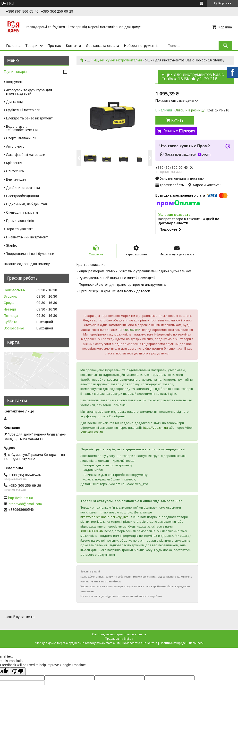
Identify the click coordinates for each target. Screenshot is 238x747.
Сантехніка (15, 171)
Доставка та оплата (102, 45)
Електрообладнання (22, 196)
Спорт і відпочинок (21, 138)
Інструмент (15, 82)
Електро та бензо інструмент (29, 118)
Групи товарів (15, 71)
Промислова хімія (20, 221)
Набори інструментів (141, 45)
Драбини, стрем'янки (23, 188)
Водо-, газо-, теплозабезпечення (22, 128)
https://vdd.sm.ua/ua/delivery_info (104, 517)
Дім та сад (14, 102)
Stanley (11, 245)
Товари (31, 45)
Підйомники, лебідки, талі (27, 204)
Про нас (54, 45)
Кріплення (14, 163)
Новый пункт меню (19, 617)
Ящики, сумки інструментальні (118, 60)
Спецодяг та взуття (22, 212)
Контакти (73, 45)
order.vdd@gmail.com (25, 504)
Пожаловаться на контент (139, 643)
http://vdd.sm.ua (20, 498)
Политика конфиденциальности (182, 643)
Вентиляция (16, 179)
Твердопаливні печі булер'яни (30, 254)
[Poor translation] (18, 671)
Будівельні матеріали (23, 110)
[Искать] (225, 45)
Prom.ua (140, 634)
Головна (13, 45)
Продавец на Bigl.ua (119, 638)
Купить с (178, 131)
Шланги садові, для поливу (27, 264)
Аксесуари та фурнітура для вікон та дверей (29, 91)
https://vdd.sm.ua (155, 427)
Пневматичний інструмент (27, 237)
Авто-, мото (15, 146)
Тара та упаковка (20, 229)
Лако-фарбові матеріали (25, 155)
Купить (177, 120)
